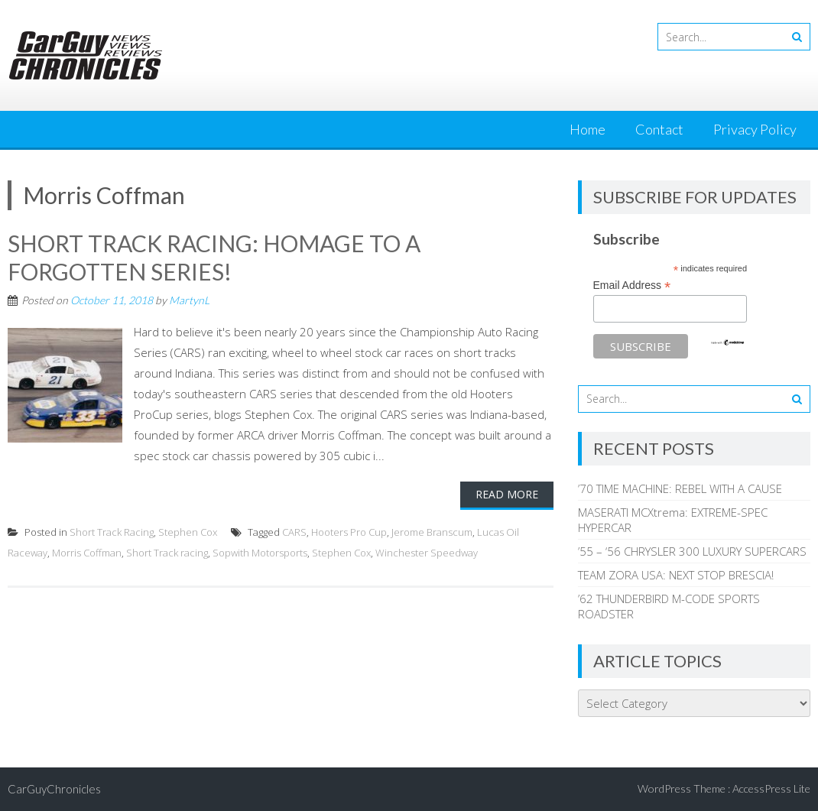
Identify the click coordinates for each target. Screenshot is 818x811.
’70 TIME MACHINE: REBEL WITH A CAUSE (680, 488)
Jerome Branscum (431, 530)
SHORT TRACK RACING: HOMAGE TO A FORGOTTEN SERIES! (214, 256)
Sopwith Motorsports (260, 551)
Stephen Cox (187, 530)
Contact (659, 129)
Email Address (632, 285)
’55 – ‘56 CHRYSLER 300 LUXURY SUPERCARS (692, 551)
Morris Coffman (87, 551)
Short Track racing (167, 551)
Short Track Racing (112, 530)
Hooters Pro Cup (349, 530)
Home (587, 129)
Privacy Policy (755, 129)
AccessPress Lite (771, 788)
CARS (294, 530)
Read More (507, 492)
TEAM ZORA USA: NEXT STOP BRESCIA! (676, 574)
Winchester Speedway (426, 551)
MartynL (189, 298)
